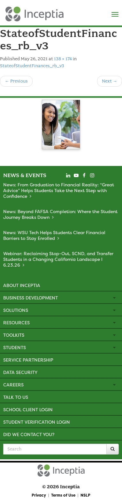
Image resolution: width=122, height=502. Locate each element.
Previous (16, 81)
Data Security (20, 372)
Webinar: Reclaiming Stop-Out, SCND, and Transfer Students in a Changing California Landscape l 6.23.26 (58, 259)
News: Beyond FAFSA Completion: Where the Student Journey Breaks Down (60, 214)
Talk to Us (15, 397)
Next (109, 81)
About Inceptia (21, 285)
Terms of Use (63, 495)
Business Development (30, 298)
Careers (13, 385)
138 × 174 (63, 58)
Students (14, 347)
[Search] (112, 449)
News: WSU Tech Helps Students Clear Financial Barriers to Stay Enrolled (54, 235)
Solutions (15, 310)
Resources (16, 322)
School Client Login (28, 409)
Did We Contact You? (28, 434)
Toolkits (13, 335)
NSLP (85, 495)
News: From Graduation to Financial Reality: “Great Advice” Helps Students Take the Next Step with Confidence (58, 190)
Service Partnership (28, 360)
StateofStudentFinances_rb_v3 (32, 65)
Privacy (39, 495)
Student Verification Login (36, 422)
